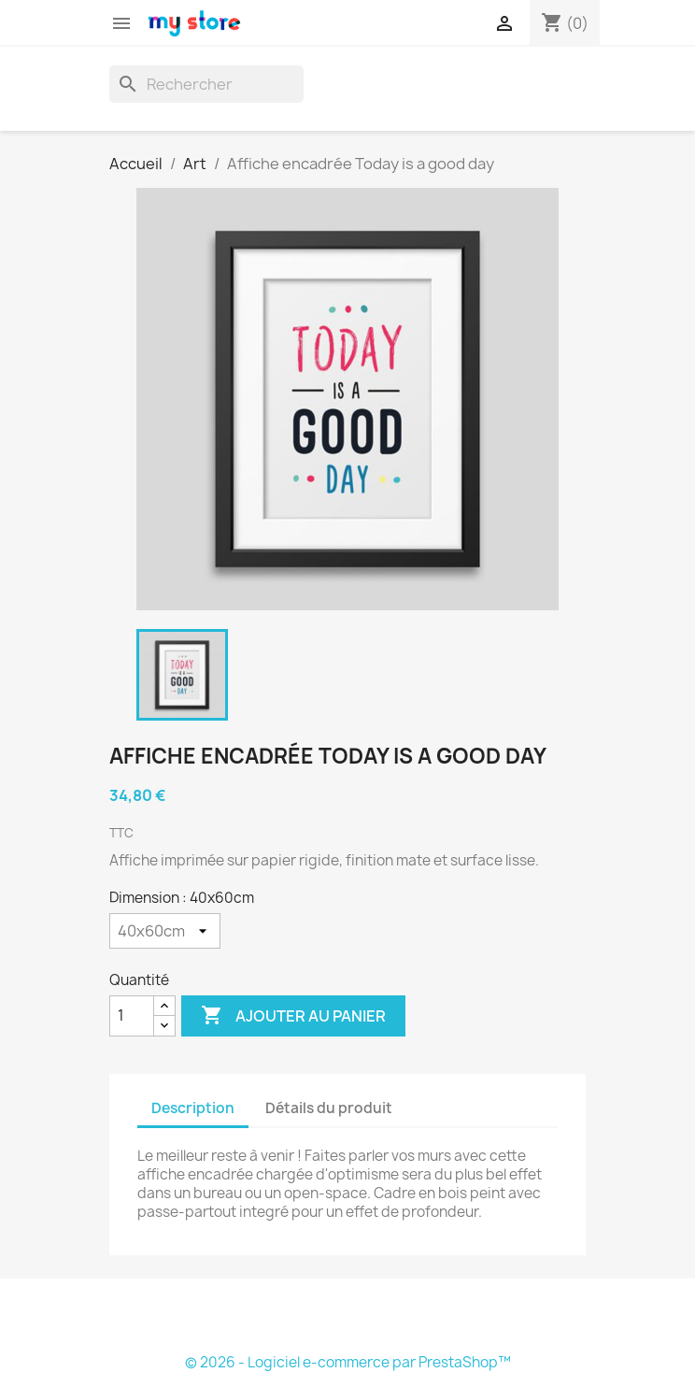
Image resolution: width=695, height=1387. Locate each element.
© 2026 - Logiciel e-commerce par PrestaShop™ (348, 1362)
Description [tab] (192, 1108)
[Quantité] (131, 1016)
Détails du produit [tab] (328, 1108)
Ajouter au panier (293, 1016)
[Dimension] (164, 931)
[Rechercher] (206, 84)
